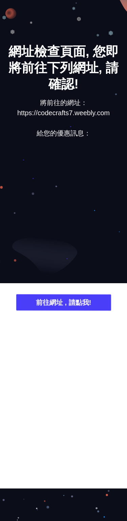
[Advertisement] (63, 212)
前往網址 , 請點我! (63, 303)
